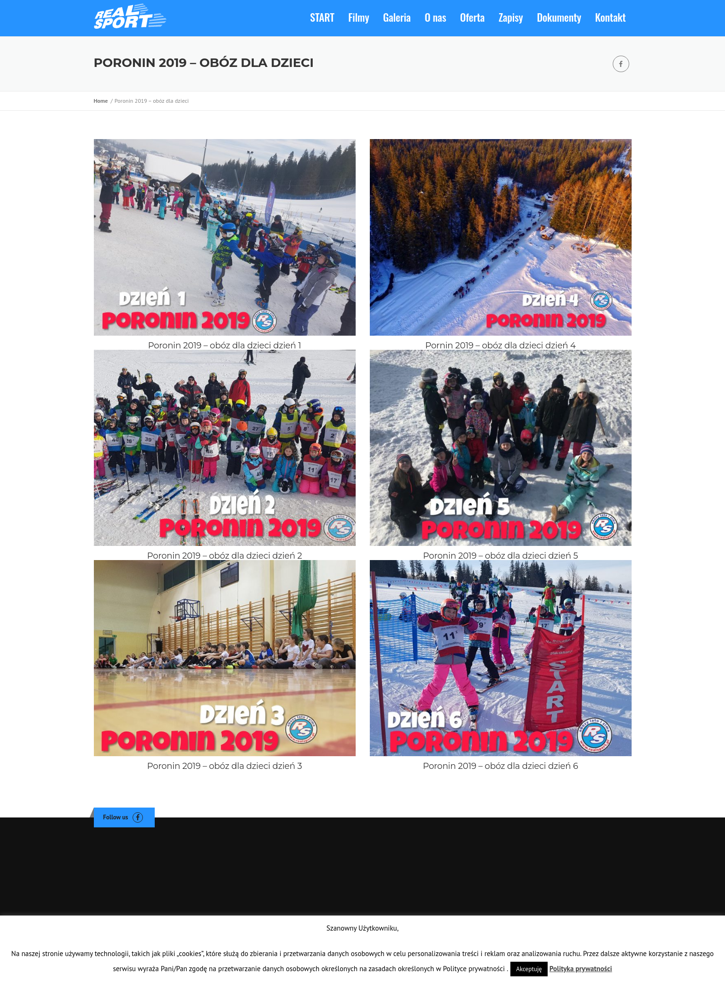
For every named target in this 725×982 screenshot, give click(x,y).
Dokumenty (559, 17)
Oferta (472, 17)
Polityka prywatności (581, 968)
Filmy (358, 17)
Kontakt (610, 17)
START (322, 17)
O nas (435, 17)
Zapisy (511, 17)
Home (102, 100)
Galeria (397, 17)
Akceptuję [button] (529, 969)
